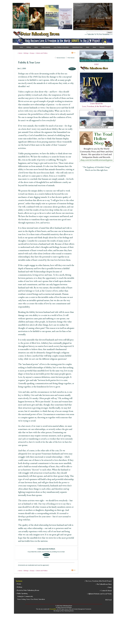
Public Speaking (46, 47)
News (87, 47)
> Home (18, 584)
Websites (102, 47)
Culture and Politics (41, 53)
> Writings (19, 587)
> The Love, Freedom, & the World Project (98, 581)
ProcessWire (53, 609)
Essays (32, 53)
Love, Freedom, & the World (61, 47)
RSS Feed (108, 600)
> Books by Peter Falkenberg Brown (27, 590)
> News (109, 587)
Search (110, 32)
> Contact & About (106, 590)
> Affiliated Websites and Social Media (99, 594)
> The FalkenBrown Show (104, 584)
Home (21, 47)
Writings (26, 53)
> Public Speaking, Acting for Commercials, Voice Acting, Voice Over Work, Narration (30, 596)
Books (36, 47)
